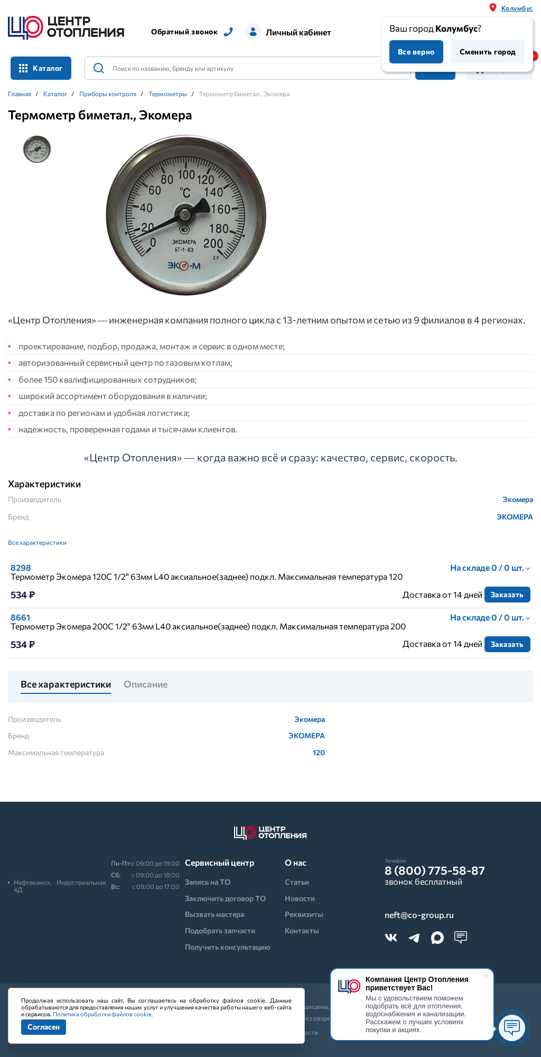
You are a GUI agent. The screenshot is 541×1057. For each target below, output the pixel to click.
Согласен (43, 1026)
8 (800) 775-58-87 (435, 870)
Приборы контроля (107, 93)
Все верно (416, 51)
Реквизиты (304, 914)
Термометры (167, 93)
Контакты (302, 930)
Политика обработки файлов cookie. (103, 1013)
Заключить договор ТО (225, 898)
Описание (145, 684)
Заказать (507, 594)
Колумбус (517, 8)
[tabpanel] (186, 215)
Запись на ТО (207, 881)
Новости (300, 898)
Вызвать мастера (214, 914)
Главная (19, 93)
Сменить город (488, 51)
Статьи (297, 881)
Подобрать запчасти (220, 930)
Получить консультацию (227, 946)
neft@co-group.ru (419, 915)
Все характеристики (37, 542)
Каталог (41, 67)
